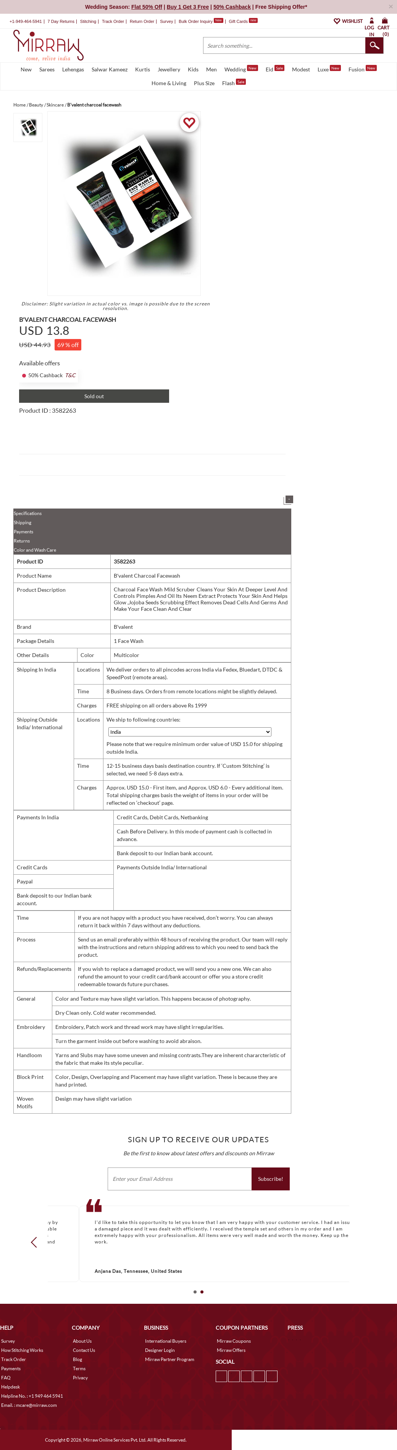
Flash (234, 82)
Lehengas (73, 69)
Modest (301, 69)
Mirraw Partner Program (169, 1359)
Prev (36, 1242)
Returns (22, 541)
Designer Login (160, 1350)
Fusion (363, 69)
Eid (275, 69)
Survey (166, 21)
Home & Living (169, 83)
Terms (79, 1368)
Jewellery (169, 69)
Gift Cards (243, 21)
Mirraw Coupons (234, 1341)
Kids (193, 69)
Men (211, 69)
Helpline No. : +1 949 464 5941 (32, 1396)
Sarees (47, 69)
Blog (77, 1359)
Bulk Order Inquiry (196, 21)
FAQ (6, 1378)
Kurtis (142, 69)
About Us (82, 1341)
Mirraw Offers (231, 1350)
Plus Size (204, 83)
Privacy (80, 1378)
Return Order (142, 21)
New (26, 69)
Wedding (241, 69)
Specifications (28, 513)
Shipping (22, 522)
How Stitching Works (22, 1350)
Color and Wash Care (35, 550)
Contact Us (84, 1350)
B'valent (123, 626)
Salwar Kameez (109, 69)
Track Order (113, 21)
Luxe (329, 69)
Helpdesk (10, 1387)
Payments (23, 531)
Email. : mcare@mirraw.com (29, 1405)
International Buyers (165, 1341)
